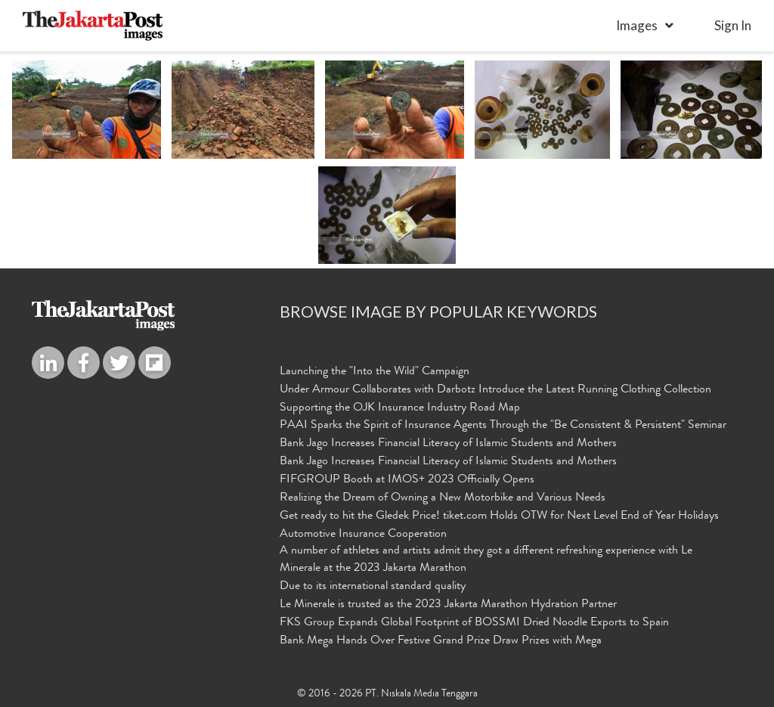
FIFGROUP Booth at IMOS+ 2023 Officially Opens (407, 479)
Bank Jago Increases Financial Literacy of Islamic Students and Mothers (448, 443)
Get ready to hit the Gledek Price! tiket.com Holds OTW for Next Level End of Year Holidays (499, 516)
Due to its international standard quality (373, 586)
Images (637, 25)
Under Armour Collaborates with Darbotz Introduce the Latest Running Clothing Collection (495, 389)
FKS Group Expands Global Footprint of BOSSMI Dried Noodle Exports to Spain (474, 622)
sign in (732, 25)
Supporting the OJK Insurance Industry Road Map (400, 408)
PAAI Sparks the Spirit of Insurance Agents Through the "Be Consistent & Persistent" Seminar (503, 426)
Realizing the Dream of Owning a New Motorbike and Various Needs (442, 497)
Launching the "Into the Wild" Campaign (374, 371)
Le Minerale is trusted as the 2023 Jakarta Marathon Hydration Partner (448, 604)
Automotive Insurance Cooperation (363, 534)
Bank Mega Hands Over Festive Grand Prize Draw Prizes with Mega (441, 640)
